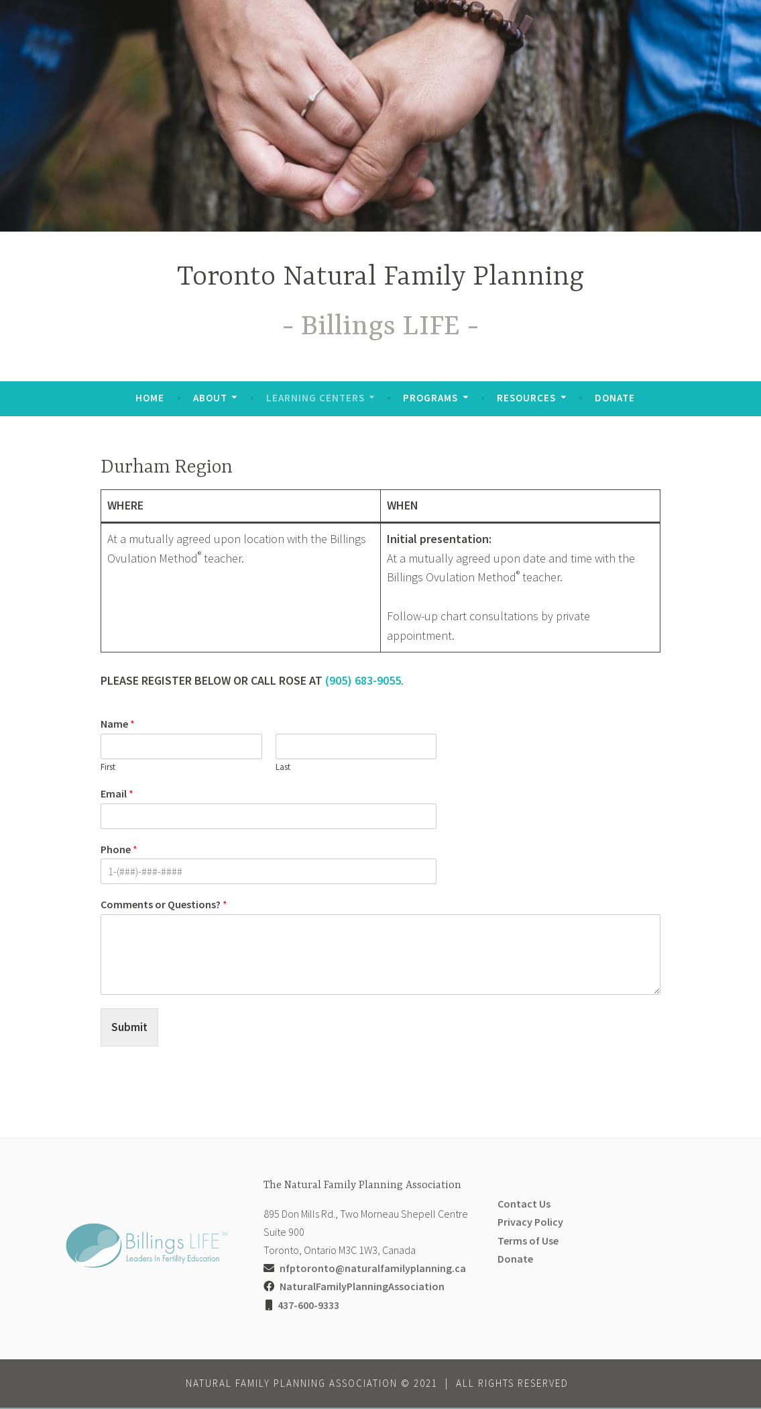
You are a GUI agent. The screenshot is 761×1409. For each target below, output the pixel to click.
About (210, 397)
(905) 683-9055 (363, 680)
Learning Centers (315, 397)
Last (283, 767)
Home (149, 397)
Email (117, 793)
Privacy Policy (530, 1223)
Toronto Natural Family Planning (380, 277)
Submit (129, 1027)
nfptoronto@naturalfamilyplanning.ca (373, 1269)
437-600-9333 (308, 1305)
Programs (430, 397)
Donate (615, 397)
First (108, 767)
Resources (526, 397)
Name (118, 723)
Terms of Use (528, 1241)
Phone (119, 849)
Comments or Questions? (164, 904)
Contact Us (523, 1205)
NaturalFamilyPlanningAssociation (362, 1287)
